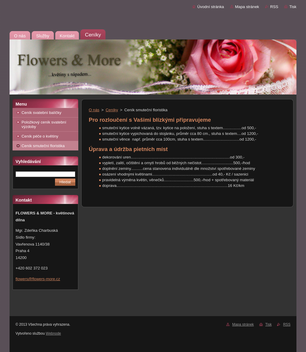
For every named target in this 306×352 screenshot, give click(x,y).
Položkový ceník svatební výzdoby (44, 124)
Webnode (53, 333)
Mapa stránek (247, 6)
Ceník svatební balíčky (41, 112)
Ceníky (112, 110)
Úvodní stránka (210, 6)
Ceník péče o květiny (40, 136)
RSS (274, 6)
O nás (94, 110)
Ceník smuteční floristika (43, 146)
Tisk (292, 6)
